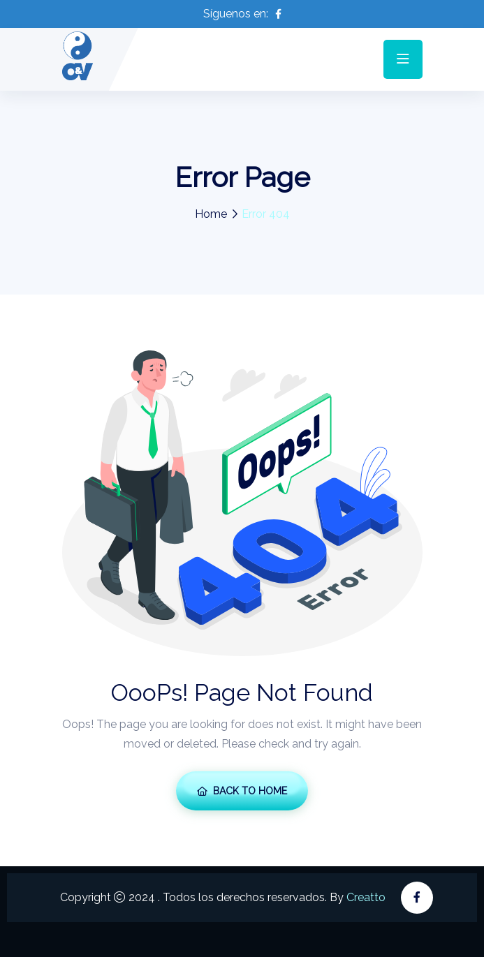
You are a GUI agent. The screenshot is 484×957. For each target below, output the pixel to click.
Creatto (366, 897)
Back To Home (242, 790)
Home (211, 214)
